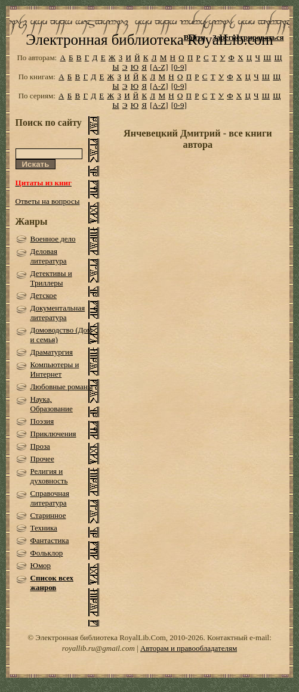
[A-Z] (159, 67)
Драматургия (51, 351)
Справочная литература (49, 498)
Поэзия (42, 421)
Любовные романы (61, 386)
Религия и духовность (49, 476)
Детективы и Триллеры (51, 278)
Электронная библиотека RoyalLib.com (149, 40)
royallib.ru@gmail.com (98, 648)
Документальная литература (57, 312)
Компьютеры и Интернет (54, 369)
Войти (194, 37)
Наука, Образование (51, 404)
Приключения (53, 433)
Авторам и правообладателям (188, 648)
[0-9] (179, 67)
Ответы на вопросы (48, 201)
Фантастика (49, 540)
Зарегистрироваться (247, 37)
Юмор (40, 565)
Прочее (42, 458)
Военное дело (53, 238)
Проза (40, 446)
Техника (43, 527)
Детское (43, 295)
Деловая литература (48, 256)
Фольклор (46, 552)
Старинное (48, 515)
